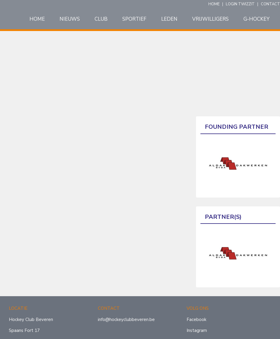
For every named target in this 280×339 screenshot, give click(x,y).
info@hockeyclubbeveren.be (126, 319)
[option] (238, 163)
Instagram (197, 330)
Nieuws (70, 19)
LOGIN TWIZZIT (240, 4)
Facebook (196, 319)
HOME (214, 4)
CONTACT (270, 4)
